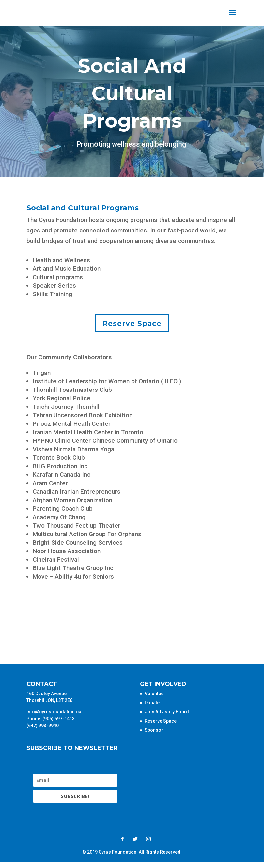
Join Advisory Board (167, 711)
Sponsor (154, 730)
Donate (152, 702)
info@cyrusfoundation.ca (53, 711)
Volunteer (155, 693)
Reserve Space (132, 323)
